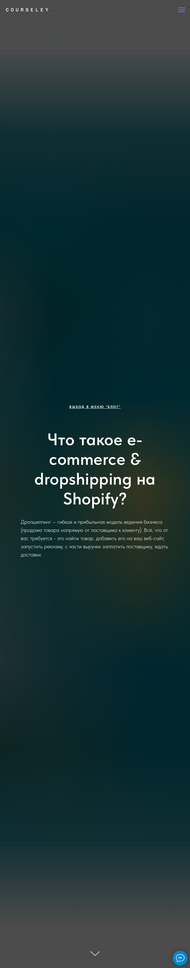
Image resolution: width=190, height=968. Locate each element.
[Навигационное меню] (181, 9)
